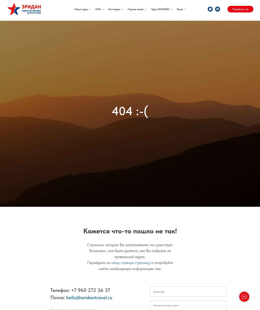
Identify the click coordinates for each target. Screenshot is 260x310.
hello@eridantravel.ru (89, 297)
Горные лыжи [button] (136, 9)
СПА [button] (98, 9)
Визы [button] (180, 9)
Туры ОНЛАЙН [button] (160, 9)
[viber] (217, 9)
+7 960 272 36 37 (90, 290)
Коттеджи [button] (114, 9)
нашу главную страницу (130, 262)
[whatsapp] (210, 9)
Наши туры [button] (81, 9)
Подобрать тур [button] (240, 9)
